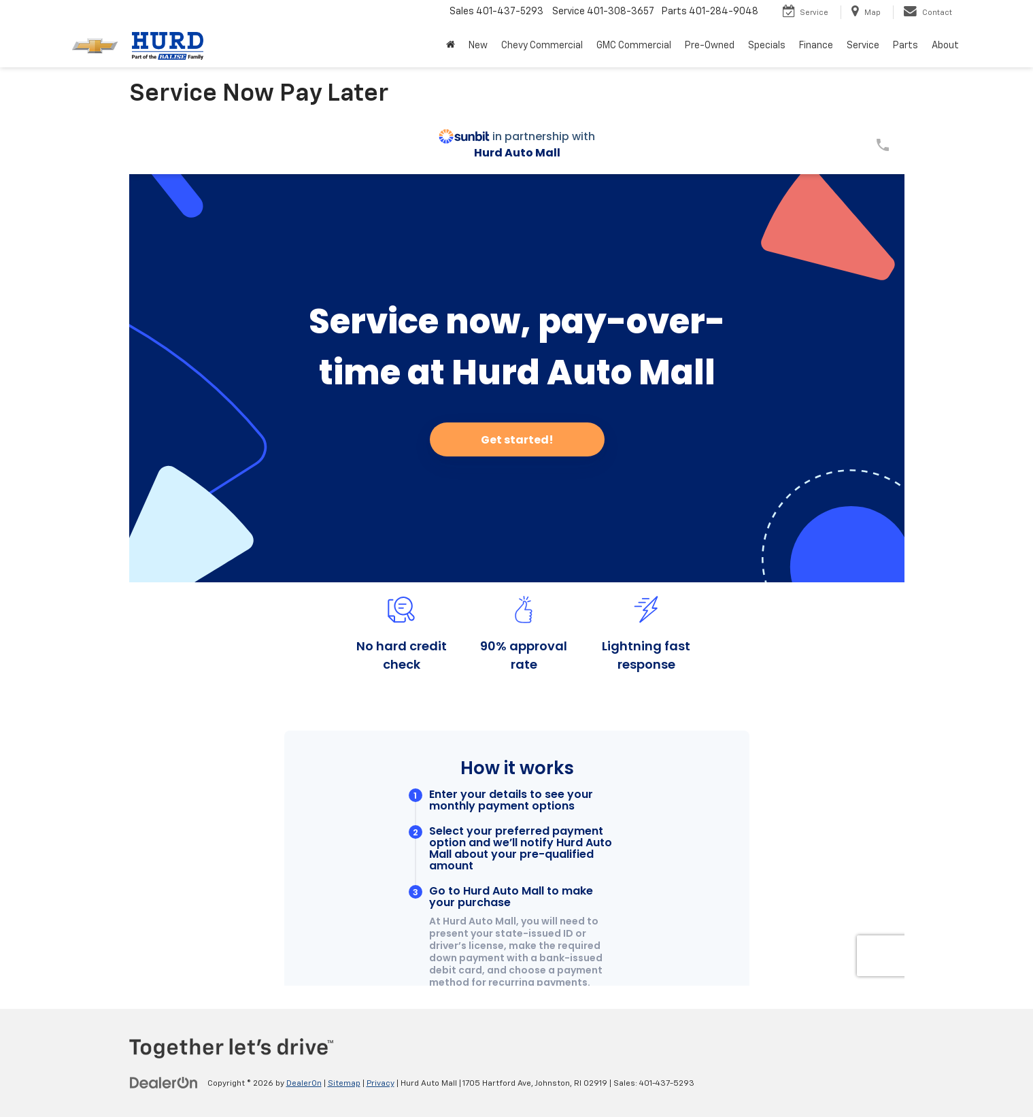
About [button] (945, 45)
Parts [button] (905, 45)
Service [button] (863, 45)
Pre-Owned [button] (709, 45)
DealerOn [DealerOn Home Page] (304, 1084)
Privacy (380, 1084)
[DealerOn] (164, 1083)
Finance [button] (816, 45)
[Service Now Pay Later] (516, 550)
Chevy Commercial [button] (542, 45)
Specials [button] (766, 45)
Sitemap (344, 1084)
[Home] (450, 45)
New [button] (478, 45)
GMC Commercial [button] (633, 45)
